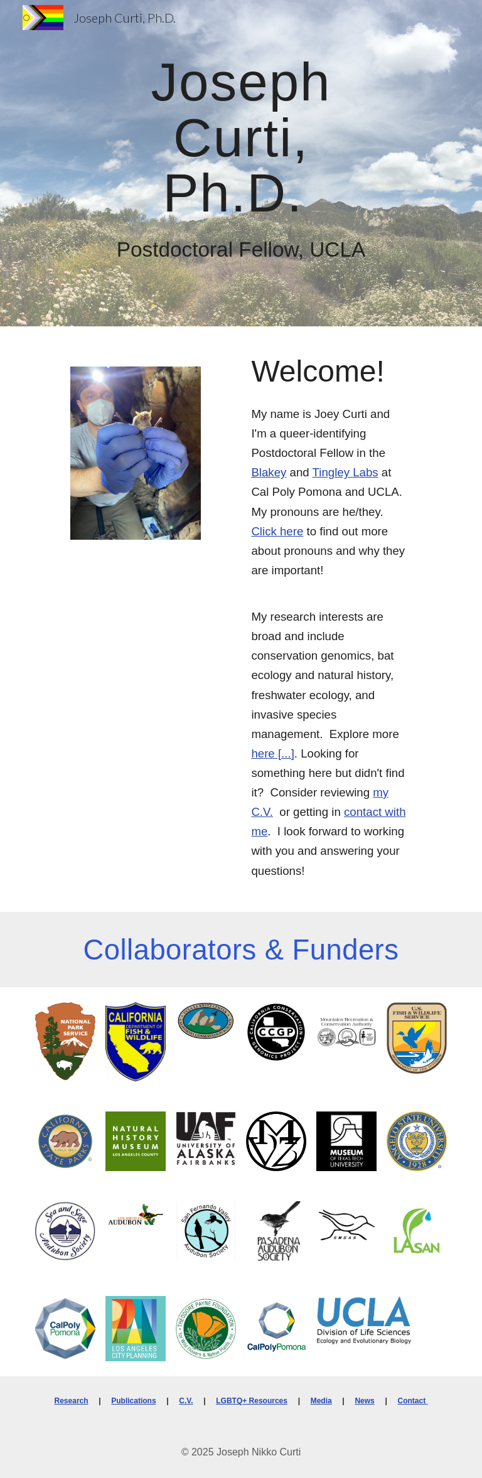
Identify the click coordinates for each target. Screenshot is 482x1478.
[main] (240, 136)
